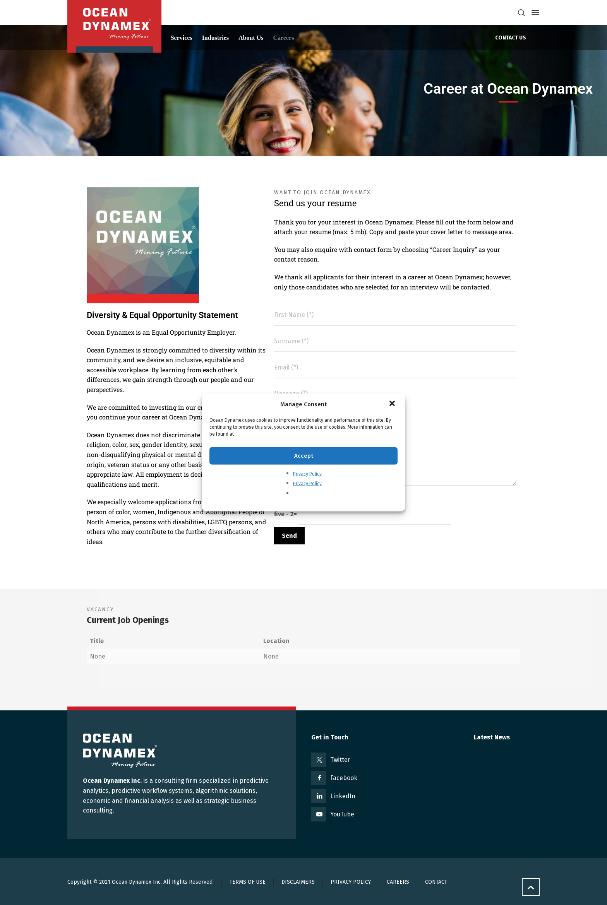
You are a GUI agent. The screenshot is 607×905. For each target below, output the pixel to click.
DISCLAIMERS (298, 882)
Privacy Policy (307, 473)
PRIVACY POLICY (351, 882)
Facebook (343, 778)
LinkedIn (342, 796)
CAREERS (398, 882)
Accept (303, 455)
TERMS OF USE (248, 882)
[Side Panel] (534, 12)
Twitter (340, 759)
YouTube (342, 814)
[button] (393, 404)
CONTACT (436, 882)
